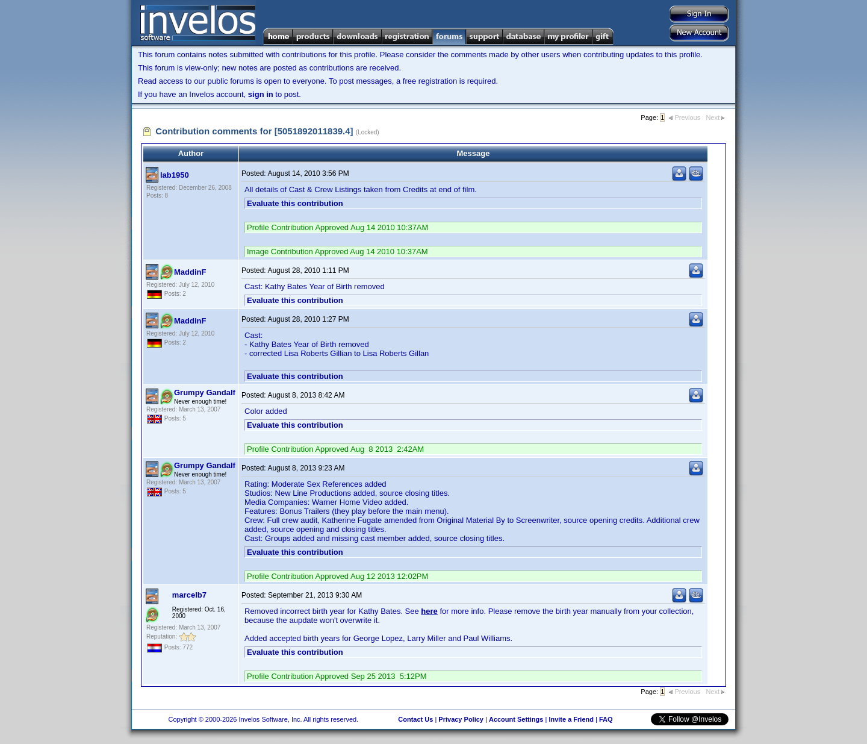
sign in (260, 94)
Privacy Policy (460, 719)
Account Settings (516, 719)
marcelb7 (189, 594)
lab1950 (174, 175)
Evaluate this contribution (295, 203)
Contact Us (415, 719)
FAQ (606, 719)
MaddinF (190, 272)
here (429, 611)
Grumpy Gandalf (204, 392)
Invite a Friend (571, 719)
